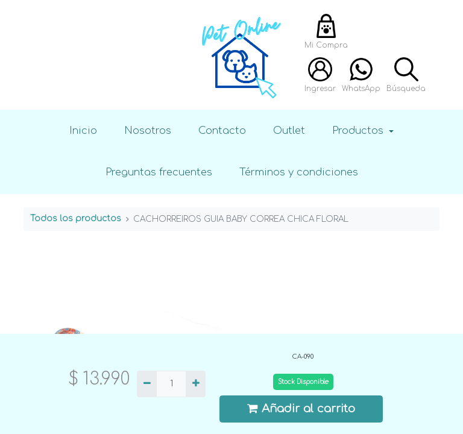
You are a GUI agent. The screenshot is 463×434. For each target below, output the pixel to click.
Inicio (83, 130)
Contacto (222, 130)
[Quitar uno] (147, 384)
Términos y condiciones (298, 172)
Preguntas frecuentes (159, 172)
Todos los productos (75, 218)
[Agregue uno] (196, 384)
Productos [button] (359, 130)
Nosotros (147, 130)
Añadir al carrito (301, 408)
